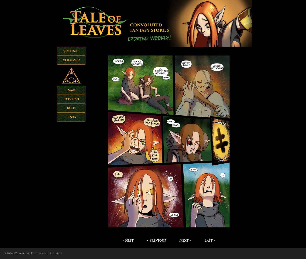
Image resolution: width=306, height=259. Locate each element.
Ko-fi (71, 108)
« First (128, 240)
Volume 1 (71, 51)
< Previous (156, 240)
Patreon (71, 99)
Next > (185, 240)
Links (71, 117)
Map (71, 90)
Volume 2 (71, 60)
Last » (210, 240)
